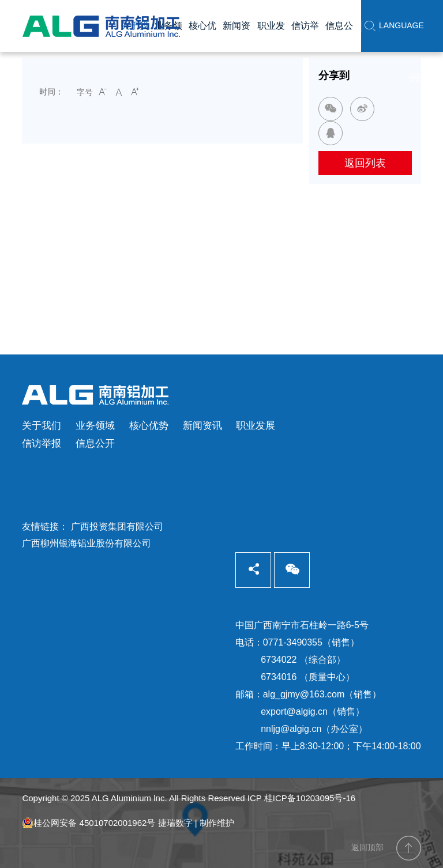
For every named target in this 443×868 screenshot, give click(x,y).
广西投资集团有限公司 (117, 526)
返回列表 (365, 163)
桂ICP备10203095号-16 (309, 798)
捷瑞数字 (175, 823)
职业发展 (255, 425)
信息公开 (95, 443)
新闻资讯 (202, 425)
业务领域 (95, 425)
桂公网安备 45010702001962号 (88, 823)
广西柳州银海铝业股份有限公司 (86, 543)
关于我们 (41, 425)
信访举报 (41, 443)
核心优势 (148, 425)
